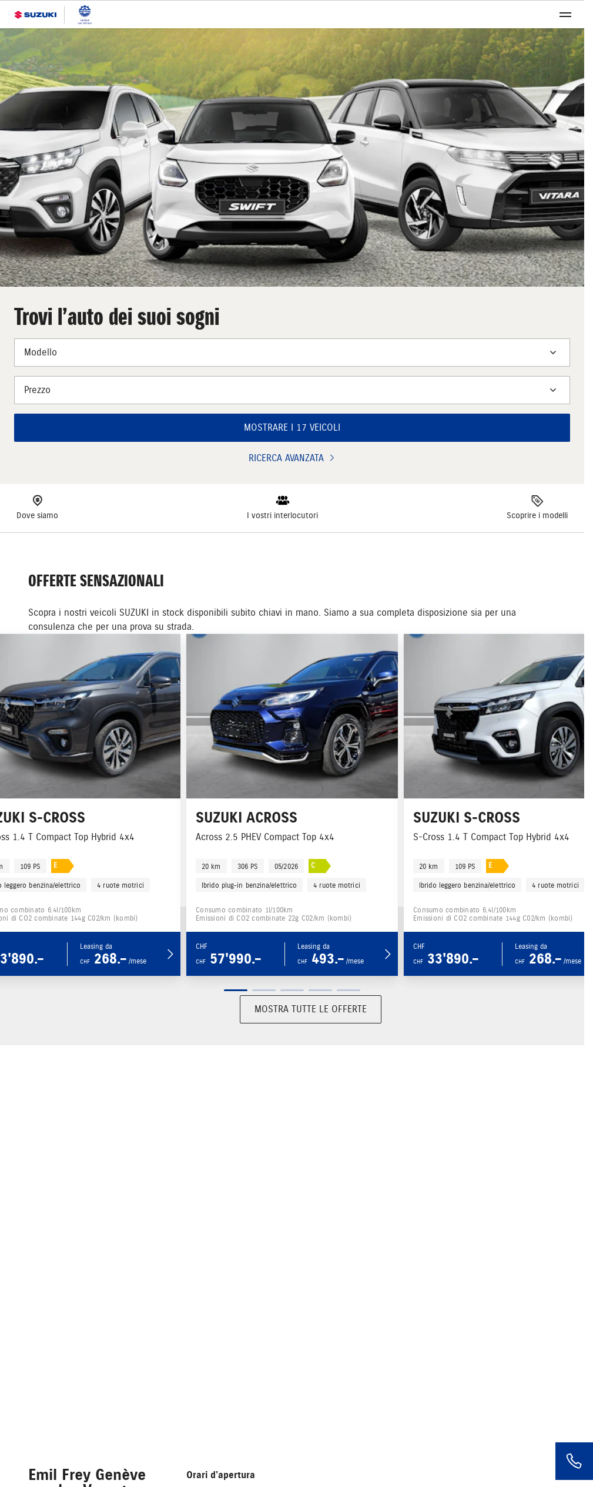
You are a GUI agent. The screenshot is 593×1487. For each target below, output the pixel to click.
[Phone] (574, 1461)
